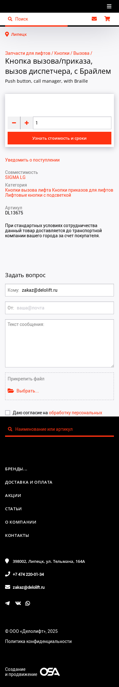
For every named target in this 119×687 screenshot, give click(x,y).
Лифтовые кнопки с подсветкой (38, 195)
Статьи (13, 509)
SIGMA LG (15, 177)
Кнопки (61, 53)
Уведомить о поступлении (32, 160)
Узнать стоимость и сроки (59, 138)
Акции (13, 495)
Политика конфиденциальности (38, 641)
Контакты (17, 535)
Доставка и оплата (29, 482)
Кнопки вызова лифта (28, 190)
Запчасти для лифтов (27, 53)
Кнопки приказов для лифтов (82, 190)
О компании (20, 522)
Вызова (81, 53)
